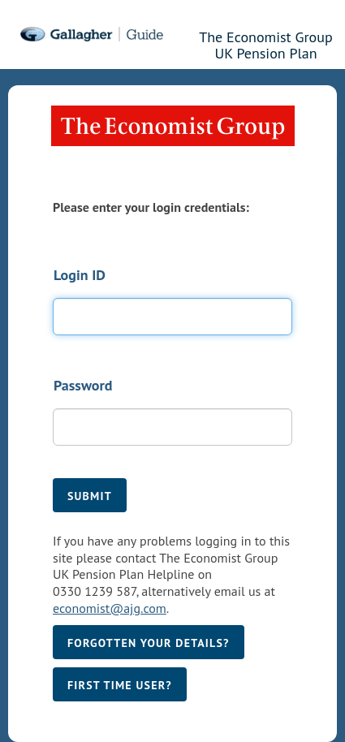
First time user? (119, 685)
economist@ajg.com (109, 608)
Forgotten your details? (148, 643)
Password (83, 385)
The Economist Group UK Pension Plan (265, 43)
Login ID (80, 274)
